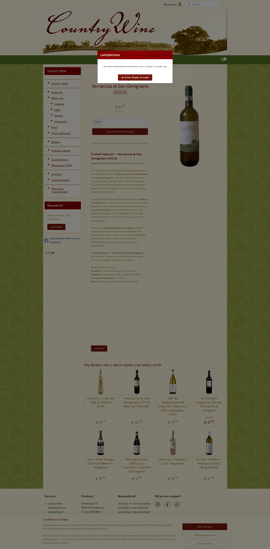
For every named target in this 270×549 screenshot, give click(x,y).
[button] (135, 77)
